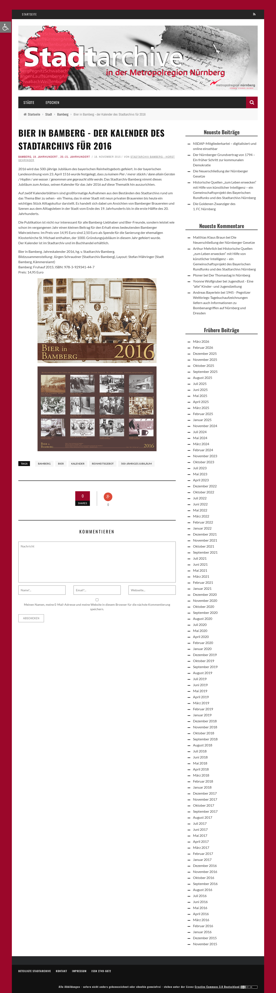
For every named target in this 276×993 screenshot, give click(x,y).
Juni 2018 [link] (200, 757)
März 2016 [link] (201, 920)
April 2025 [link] (201, 402)
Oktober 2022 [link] (203, 492)
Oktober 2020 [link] (203, 606)
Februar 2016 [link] (203, 926)
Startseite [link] (29, 14)
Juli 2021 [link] (200, 558)
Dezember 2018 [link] (205, 721)
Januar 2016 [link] (202, 932)
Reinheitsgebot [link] (103, 463)
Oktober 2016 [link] (203, 878)
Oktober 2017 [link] (203, 805)
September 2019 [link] (205, 667)
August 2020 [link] (202, 618)
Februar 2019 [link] (203, 709)
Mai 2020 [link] (200, 631)
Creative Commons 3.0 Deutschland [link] (226, 986)
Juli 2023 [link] (200, 468)
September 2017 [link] (205, 811)
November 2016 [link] (205, 871)
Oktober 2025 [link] (203, 365)
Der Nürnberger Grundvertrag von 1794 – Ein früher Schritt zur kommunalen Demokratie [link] (224, 160)
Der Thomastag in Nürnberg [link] (229, 275)
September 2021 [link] (205, 552)
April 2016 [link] (201, 914)
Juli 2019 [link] (200, 679)
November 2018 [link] (205, 727)
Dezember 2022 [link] (205, 486)
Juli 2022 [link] (200, 498)
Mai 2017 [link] (200, 835)
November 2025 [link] (205, 359)
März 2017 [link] (201, 847)
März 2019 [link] (201, 703)
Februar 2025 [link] (203, 414)
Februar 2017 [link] (203, 853)
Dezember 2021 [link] (205, 534)
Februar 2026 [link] (203, 347)
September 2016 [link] (205, 884)
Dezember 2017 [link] (205, 793)
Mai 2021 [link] (200, 570)
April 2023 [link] (201, 480)
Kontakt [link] (61, 971)
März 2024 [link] (201, 444)
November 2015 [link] (205, 944)
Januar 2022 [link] (202, 528)
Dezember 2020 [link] (205, 594)
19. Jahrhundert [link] (45, 157)
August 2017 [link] (202, 817)
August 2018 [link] (202, 745)
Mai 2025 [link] (200, 396)
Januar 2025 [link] (202, 420)
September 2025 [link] (205, 371)
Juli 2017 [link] (200, 823)
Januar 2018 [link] (202, 787)
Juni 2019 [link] (200, 685)
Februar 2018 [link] (203, 781)
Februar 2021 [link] (203, 582)
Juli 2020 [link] (200, 624)
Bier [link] (61, 463)
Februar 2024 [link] (203, 450)
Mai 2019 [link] (200, 691)
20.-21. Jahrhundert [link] (75, 157)
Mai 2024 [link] (200, 438)
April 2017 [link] (201, 841)
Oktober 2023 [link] (203, 462)
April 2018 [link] (201, 769)
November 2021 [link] (205, 540)
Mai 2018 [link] (200, 763)
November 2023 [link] (205, 456)
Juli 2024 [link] (200, 432)
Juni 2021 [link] (200, 564)
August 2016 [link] (202, 890)
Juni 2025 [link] (200, 390)
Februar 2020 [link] (203, 643)
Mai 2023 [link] (200, 474)
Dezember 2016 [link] (205, 865)
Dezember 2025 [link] (205, 353)
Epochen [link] (52, 102)
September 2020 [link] (205, 612)
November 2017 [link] (205, 799)
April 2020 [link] (201, 637)
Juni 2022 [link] (200, 504)
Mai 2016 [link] (200, 908)
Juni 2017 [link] (200, 829)
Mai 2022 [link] (200, 510)
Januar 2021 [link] (202, 588)
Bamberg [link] (24, 157)
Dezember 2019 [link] (205, 655)
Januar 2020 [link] (202, 649)
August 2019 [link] (202, 673)
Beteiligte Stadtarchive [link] (34, 971)
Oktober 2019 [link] (203, 661)
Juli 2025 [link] (200, 383)
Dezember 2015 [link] (205, 938)
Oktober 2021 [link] (203, 546)
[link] (5, 27)
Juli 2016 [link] (200, 896)
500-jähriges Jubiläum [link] (136, 463)
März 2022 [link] (201, 516)
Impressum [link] (79, 971)
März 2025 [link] (201, 408)
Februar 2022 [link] (203, 522)
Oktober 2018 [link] (203, 733)
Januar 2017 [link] (202, 859)
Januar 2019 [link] (202, 715)
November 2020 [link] (205, 600)
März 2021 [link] (201, 576)
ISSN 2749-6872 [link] (101, 971)
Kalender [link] (78, 463)
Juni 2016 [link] (200, 902)
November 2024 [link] (205, 426)
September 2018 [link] (205, 739)
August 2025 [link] (202, 377)
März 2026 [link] (201, 341)
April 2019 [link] (201, 697)
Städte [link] (29, 102)
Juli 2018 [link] (200, 751)
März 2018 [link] (201, 775)
